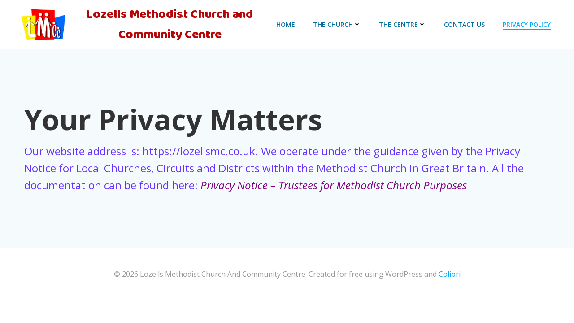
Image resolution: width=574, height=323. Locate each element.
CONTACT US (464, 24)
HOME (285, 24)
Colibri (450, 274)
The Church (337, 24)
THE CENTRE (402, 24)
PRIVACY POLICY (527, 24)
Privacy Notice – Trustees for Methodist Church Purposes (333, 185)
